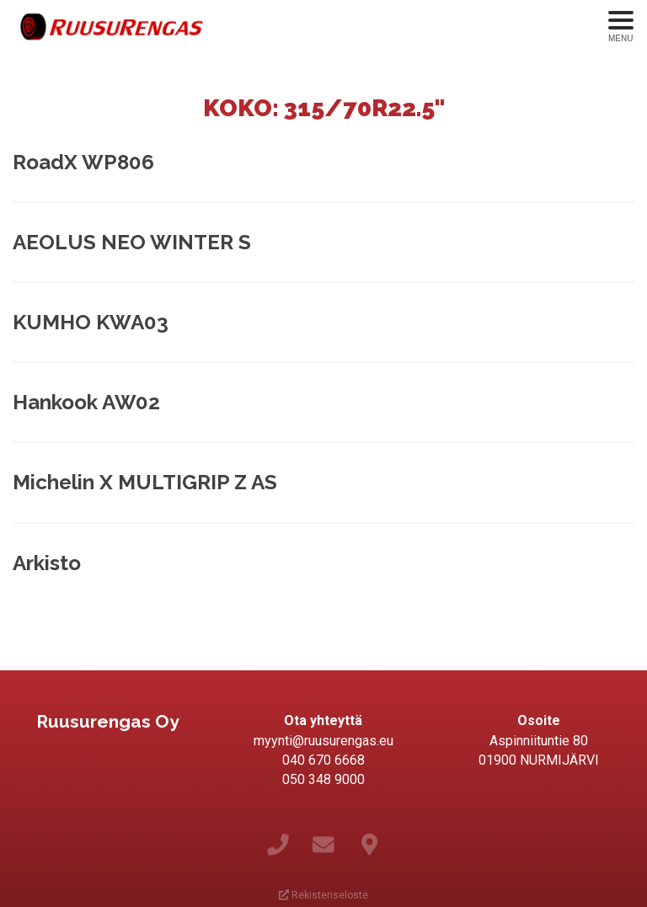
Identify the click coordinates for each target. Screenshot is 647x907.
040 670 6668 (323, 760)
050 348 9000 (323, 779)
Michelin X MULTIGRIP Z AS (145, 482)
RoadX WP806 (83, 162)
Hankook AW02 (86, 402)
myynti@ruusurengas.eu (323, 741)
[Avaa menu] (621, 27)
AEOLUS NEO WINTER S (132, 242)
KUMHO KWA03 (90, 322)
